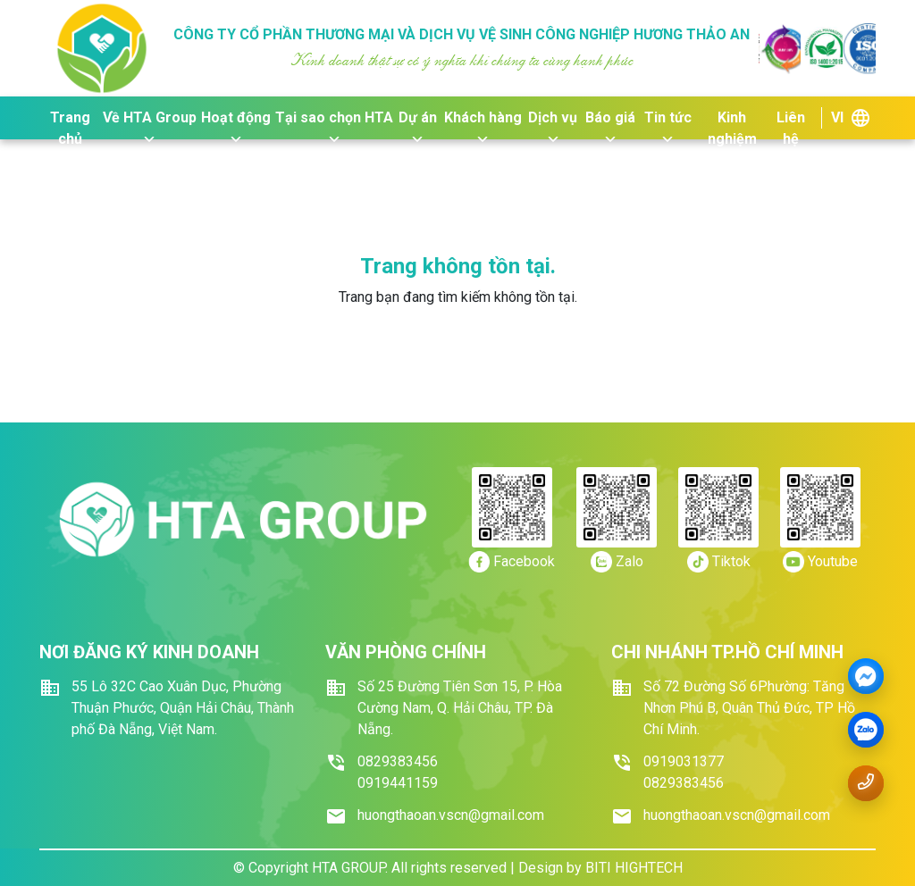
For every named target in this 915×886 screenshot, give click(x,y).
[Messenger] (866, 677)
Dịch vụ (552, 119)
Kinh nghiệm (732, 119)
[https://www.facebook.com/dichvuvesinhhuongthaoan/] (511, 562)
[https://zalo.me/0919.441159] (617, 562)
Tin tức (668, 119)
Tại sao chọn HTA (334, 119)
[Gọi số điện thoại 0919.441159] (866, 782)
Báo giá (610, 119)
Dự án (418, 119)
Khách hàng (483, 119)
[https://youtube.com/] (820, 562)
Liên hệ (790, 119)
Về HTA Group (150, 119)
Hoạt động (236, 119)
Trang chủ (70, 119)
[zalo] (865, 731)
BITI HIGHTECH (634, 867)
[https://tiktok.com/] (719, 562)
